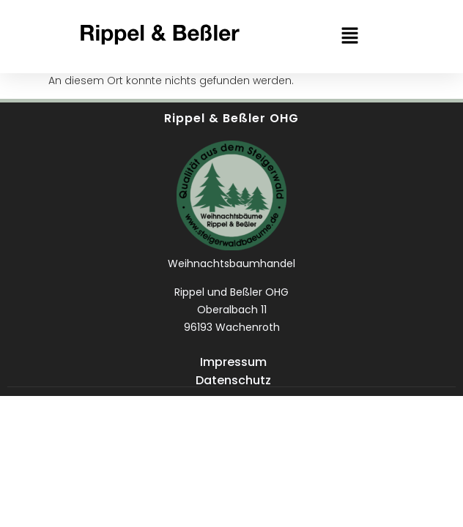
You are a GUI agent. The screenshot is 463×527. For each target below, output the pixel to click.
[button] (349, 36)
